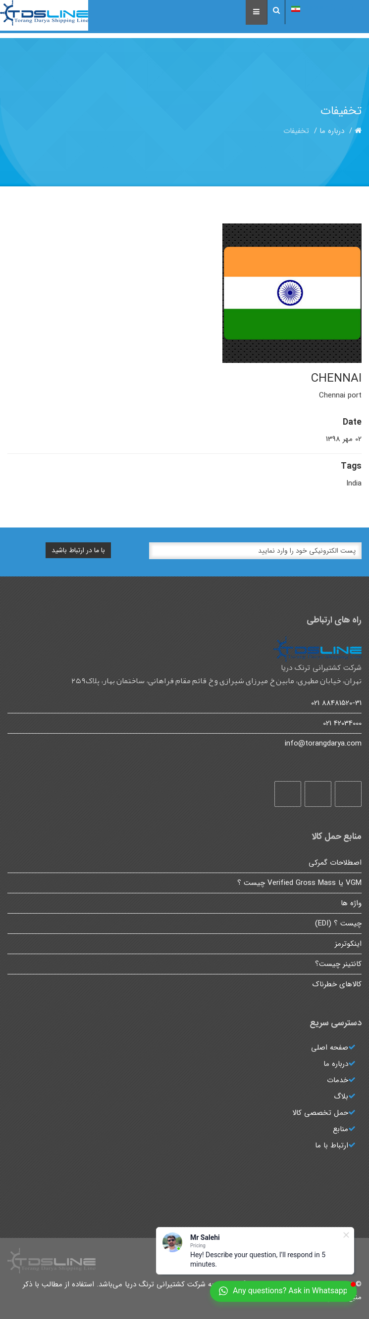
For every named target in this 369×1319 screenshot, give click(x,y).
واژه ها (351, 903)
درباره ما (331, 131)
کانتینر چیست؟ (338, 964)
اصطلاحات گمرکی (335, 863)
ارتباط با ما (331, 1145)
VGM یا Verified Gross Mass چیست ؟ (299, 883)
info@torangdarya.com (323, 743)
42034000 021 (342, 723)
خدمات (337, 1080)
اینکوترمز (348, 944)
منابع (340, 1129)
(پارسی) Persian (327, 7)
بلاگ (341, 1096)
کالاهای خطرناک (337, 984)
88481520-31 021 (336, 703)
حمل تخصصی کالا (320, 1113)
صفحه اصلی (329, 1048)
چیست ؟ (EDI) (338, 923)
